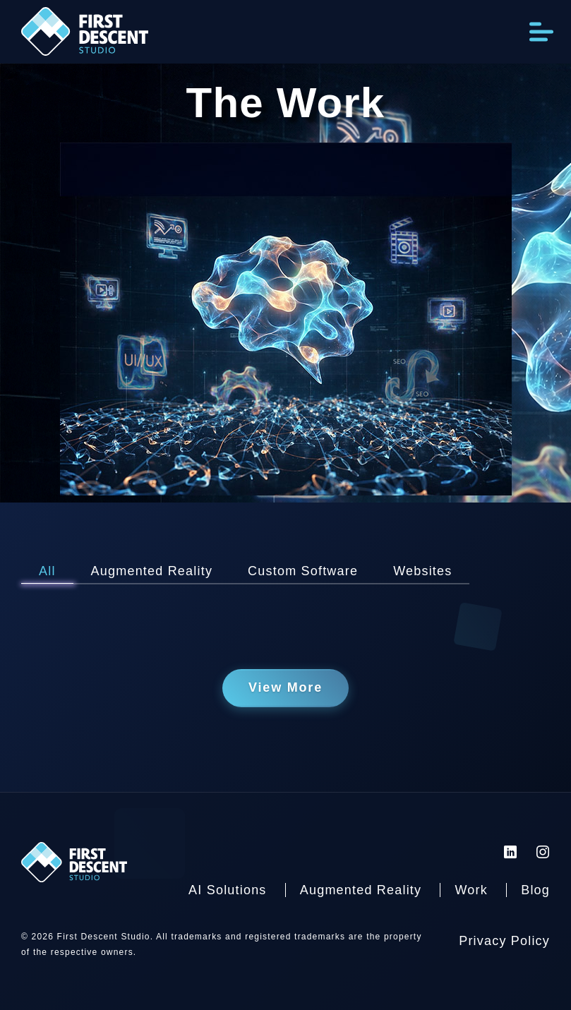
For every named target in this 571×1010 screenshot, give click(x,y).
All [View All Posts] (47, 571)
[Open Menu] (541, 31)
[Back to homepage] (84, 35)
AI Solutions (227, 890)
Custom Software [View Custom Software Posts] (303, 571)
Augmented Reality (361, 890)
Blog (535, 890)
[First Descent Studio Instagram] (543, 852)
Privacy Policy (504, 941)
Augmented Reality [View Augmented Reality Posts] (152, 571)
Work (471, 890)
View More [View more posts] (285, 687)
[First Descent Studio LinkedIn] (510, 852)
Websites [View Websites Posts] (422, 571)
